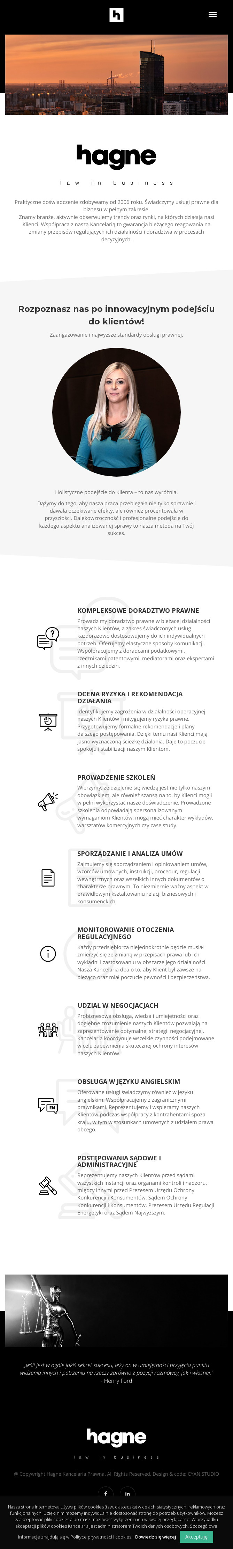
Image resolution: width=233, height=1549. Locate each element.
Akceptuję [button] (196, 1536)
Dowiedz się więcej (155, 1537)
